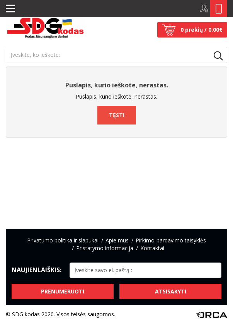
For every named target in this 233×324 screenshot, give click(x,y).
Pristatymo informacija (104, 248)
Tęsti (116, 115)
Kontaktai (152, 248)
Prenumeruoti (62, 291)
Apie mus (117, 240)
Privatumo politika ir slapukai (63, 240)
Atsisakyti (170, 291)
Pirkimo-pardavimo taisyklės (171, 240)
